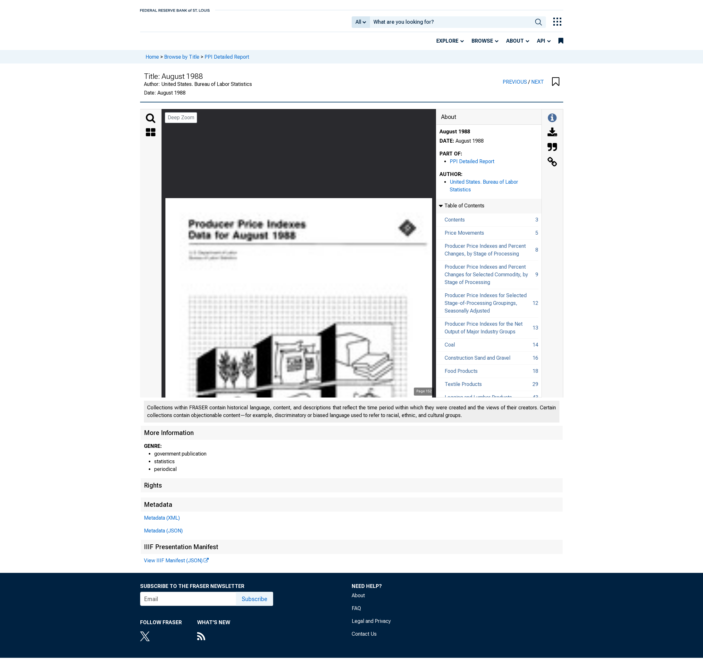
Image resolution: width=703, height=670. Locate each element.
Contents (455, 224)
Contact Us (364, 638)
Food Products (461, 376)
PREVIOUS (515, 86)
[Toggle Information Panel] (552, 123)
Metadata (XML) (162, 522)
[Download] (552, 137)
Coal (450, 349)
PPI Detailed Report (227, 61)
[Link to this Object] (552, 167)
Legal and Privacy (371, 626)
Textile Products (463, 389)
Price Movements (464, 237)
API (541, 45)
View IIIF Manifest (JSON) (173, 565)
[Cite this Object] (552, 152)
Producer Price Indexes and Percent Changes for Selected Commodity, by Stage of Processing (486, 279)
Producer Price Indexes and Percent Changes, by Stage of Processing (485, 254)
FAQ (356, 613)
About (515, 45)
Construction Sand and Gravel (477, 362)
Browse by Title (181, 61)
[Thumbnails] (150, 137)
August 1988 (454, 136)
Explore (447, 45)
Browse (482, 45)
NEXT (537, 86)
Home (152, 61)
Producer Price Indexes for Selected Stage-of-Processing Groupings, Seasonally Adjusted (486, 307)
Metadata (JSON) (163, 535)
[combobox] (450, 24)
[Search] (150, 123)
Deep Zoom (181, 122)
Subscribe (254, 603)
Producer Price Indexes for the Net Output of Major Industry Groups (484, 332)
